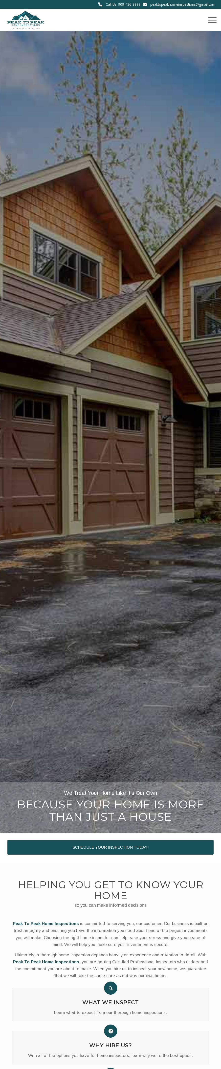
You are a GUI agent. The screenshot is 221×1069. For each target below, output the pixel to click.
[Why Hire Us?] (110, 1031)
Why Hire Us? (110, 1045)
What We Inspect (110, 1002)
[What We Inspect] (110, 988)
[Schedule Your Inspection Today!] (110, 847)
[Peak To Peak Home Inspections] (25, 20)
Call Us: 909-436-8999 (123, 4)
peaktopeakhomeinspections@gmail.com (182, 4)
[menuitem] (210, 20)
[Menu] (210, 20)
